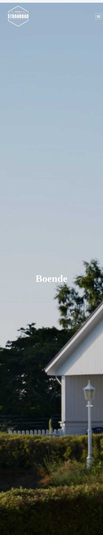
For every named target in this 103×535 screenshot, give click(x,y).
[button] (98, 16)
